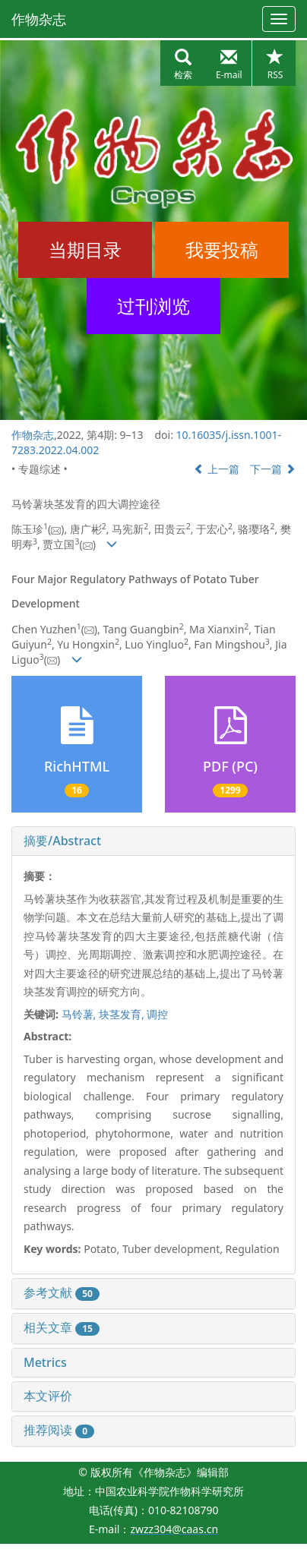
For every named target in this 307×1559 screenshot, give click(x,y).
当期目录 (85, 249)
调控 (157, 1014)
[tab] (153, 841)
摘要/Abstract (62, 840)
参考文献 (62, 1292)
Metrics (45, 1362)
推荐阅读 (59, 1430)
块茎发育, (123, 1014)
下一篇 (273, 469)
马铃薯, (80, 1014)
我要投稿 (221, 249)
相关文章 (62, 1327)
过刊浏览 (153, 305)
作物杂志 (38, 19)
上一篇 (216, 469)
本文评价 (48, 1395)
